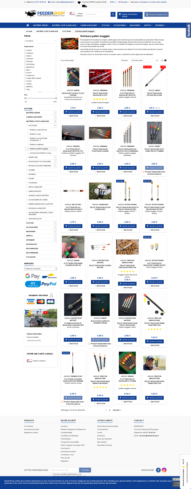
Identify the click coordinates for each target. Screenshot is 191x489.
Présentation (66, 439)
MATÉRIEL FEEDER (40, 25)
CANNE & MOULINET (88, 25)
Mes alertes (102, 442)
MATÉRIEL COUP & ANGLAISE (64, 25)
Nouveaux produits (31, 429)
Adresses (101, 436)
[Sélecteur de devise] (113, 2)
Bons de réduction (104, 439)
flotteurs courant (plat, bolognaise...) (38, 139)
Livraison (64, 426)
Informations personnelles (107, 426)
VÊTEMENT (159, 25)
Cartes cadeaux (79, 14)
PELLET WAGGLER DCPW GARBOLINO (100, 208)
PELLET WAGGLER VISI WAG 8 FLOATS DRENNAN (127, 150)
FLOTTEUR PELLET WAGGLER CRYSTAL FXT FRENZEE (73, 151)
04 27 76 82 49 (40, 2)
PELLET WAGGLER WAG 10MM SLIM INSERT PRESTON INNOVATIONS (100, 383)
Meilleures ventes (31, 432)
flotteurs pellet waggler (39, 149)
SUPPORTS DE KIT (35, 219)
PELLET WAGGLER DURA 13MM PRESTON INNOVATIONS (154, 383)
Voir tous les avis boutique (187, 472)
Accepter (179, 479)
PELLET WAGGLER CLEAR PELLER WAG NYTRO (154, 208)
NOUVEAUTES (31, 244)
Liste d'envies (34, 333)
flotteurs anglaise (37, 144)
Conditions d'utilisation (70, 436)
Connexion (143, 2)
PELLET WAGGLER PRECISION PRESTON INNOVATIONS (127, 267)
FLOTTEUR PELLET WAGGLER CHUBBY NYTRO (154, 264)
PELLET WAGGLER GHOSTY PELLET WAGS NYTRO (127, 208)
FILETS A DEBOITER (35, 187)
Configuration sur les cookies (179, 484)
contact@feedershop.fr (64, 2)
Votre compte (104, 420)
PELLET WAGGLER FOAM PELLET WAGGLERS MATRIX (127, 325)
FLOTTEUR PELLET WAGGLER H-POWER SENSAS (127, 381)
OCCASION (30, 257)
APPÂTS (147, 25)
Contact (139, 420)
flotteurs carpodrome (38, 130)
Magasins (64, 461)
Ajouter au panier (73, 112)
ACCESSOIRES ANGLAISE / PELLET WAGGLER (41, 213)
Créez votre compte (159, 2)
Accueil (28, 108)
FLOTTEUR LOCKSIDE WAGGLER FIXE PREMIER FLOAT (73, 381)
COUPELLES (33, 183)
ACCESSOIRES (119, 25)
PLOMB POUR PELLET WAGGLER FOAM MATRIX (73, 324)
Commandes (102, 429)
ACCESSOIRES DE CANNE (38, 200)
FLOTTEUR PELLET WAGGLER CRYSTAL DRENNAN (127, 95)
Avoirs (99, 432)
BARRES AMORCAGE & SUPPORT (41, 204)
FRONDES (32, 174)
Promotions (28, 426)
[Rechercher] (100, 14)
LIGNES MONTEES (35, 191)
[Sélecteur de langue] (124, 2)
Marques (29, 263)
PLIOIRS (31, 178)
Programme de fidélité (70, 442)
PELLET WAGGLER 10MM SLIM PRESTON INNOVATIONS (154, 325)
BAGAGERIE (135, 25)
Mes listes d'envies (104, 445)
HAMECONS (33, 157)
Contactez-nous (67, 455)
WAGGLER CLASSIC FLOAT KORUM (73, 94)
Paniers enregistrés (155, 14)
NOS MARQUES (32, 248)
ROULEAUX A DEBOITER (37, 208)
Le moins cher (145, 60)
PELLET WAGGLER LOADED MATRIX (100, 266)
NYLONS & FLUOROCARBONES (40, 166)
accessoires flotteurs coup (40, 153)
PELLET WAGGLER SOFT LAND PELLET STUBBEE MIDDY (154, 151)
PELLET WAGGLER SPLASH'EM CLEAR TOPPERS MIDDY (154, 95)
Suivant (117, 410)
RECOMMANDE (32, 253)
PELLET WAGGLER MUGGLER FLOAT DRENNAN (100, 95)
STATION (105, 25)
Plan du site (65, 458)
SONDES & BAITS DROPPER (39, 195)
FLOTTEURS (33, 125)
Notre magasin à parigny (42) (72, 445)
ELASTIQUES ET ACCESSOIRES (40, 161)
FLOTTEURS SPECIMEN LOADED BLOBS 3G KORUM (73, 265)
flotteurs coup (35, 134)
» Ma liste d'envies (34, 340)
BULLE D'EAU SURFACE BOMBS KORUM (100, 322)
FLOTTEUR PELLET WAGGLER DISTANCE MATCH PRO (73, 209)
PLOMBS (32, 170)
